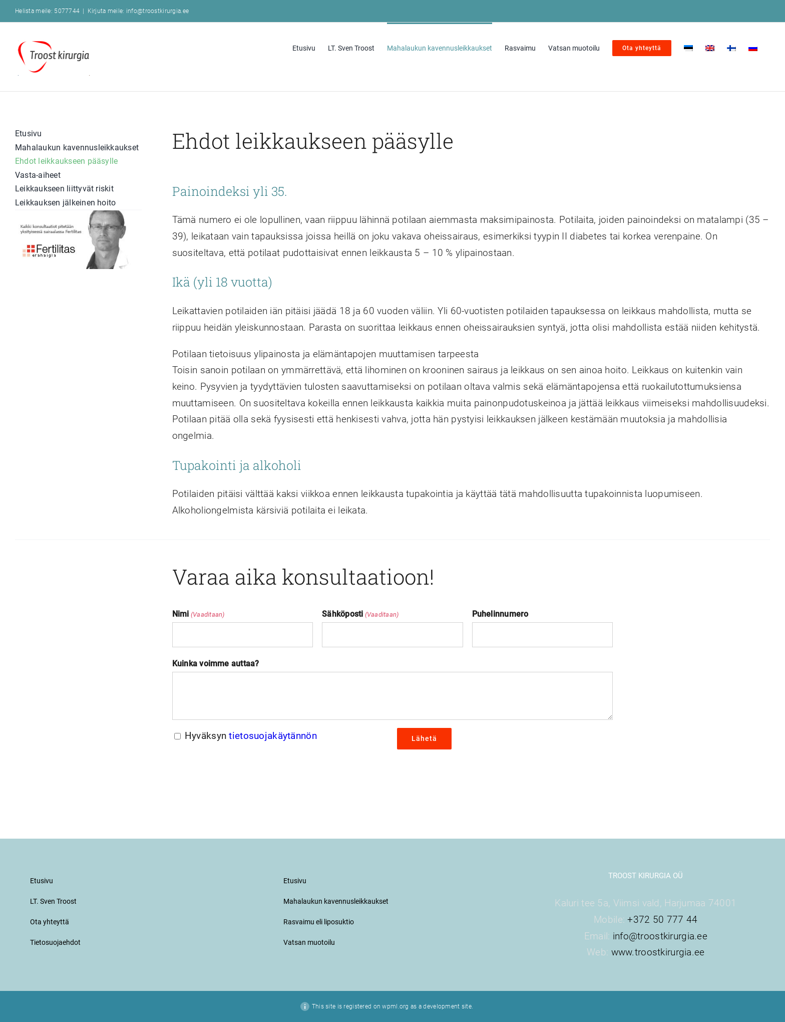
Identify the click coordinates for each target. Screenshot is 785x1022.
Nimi (198, 614)
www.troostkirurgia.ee (658, 952)
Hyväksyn (251, 735)
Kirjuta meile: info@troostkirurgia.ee (138, 11)
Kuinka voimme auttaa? (215, 663)
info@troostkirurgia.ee (660, 936)
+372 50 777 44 (662, 919)
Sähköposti (360, 614)
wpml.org (395, 1006)
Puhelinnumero (500, 614)
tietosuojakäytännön (272, 735)
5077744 (67, 11)
